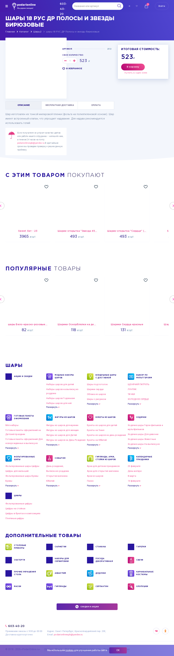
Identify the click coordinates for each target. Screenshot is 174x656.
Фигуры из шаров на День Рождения (65, 440)
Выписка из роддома (57, 471)
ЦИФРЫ (18, 496)
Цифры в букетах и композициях (22, 513)
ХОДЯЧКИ (141, 417)
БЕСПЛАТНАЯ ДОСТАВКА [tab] (60, 105)
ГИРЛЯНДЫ (61, 586)
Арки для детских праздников (103, 466)
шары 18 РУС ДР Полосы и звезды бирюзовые (72, 32)
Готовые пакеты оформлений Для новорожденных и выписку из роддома (24, 443)
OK (165, 631)
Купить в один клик (136, 73)
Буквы (8, 481)
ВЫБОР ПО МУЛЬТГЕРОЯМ (144, 376)
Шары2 (37, 32)
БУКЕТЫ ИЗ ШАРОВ (105, 417)
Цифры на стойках (15, 508)
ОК (118, 650)
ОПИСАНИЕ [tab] (24, 105)
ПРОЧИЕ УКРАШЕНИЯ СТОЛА (25, 573)
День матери (135, 471)
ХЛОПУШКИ (142, 586)
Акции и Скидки (23, 376)
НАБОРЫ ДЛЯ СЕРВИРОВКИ (62, 560)
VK (156, 631)
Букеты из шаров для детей (102, 425)
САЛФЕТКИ (60, 547)
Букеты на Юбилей (97, 440)
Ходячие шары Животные (142, 439)
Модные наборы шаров (64, 376)
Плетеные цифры (14, 518)
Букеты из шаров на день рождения (106, 435)
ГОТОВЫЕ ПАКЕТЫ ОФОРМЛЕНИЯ (24, 417)
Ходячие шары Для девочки (143, 434)
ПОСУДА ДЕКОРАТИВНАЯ (104, 560)
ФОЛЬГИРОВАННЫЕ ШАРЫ (24, 458)
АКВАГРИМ (60, 573)
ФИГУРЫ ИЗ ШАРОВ (65, 417)
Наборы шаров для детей (60, 384)
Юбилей (50, 481)
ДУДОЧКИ (100, 573)
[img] (6, 6)
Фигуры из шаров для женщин (62, 430)
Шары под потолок (97, 384)
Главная (10, 32)
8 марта (132, 476)
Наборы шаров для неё (59, 403)
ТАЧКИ (131, 394)
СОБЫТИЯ (60, 458)
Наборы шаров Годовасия (60, 398)
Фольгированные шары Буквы (22, 476)
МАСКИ (17, 586)
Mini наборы (12, 425)
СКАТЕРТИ (19, 560)
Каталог (24, 32)
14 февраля (134, 481)
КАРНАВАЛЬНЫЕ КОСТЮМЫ (144, 573)
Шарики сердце (95, 389)
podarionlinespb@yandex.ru (30, 143)
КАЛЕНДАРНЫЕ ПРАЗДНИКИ (144, 458)
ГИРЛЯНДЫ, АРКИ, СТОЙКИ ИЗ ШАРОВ (105, 458)
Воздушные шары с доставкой (105, 376)
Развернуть (51, 407)
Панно (90, 481)
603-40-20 (16, 626)
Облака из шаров (96, 394)
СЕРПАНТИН (101, 586)
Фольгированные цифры (18, 503)
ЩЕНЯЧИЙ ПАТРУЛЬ (138, 384)
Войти (162, 6)
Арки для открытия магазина (103, 471)
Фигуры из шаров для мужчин (62, 425)
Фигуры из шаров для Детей (61, 435)
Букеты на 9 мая (95, 430)
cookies (69, 650)
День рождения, (55, 466)
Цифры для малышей (17, 471)
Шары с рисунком (96, 399)
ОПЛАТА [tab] (96, 105)
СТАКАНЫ (100, 547)
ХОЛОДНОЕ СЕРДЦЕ (138, 399)
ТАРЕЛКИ (141, 547)
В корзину (133, 67)
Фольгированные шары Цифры (22, 466)
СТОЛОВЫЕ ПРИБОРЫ (20, 547)
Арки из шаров (95, 476)
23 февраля (134, 466)
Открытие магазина (56, 476)
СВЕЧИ (139, 560)
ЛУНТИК (132, 389)
